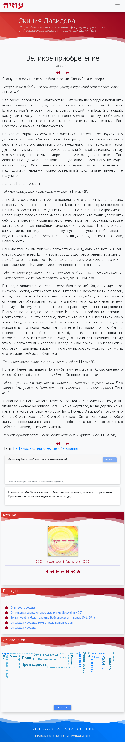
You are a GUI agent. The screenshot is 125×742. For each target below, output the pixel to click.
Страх (5, 653)
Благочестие (46, 448)
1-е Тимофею (23, 448)
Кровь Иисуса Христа (61, 667)
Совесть (68, 660)
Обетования (68, 448)
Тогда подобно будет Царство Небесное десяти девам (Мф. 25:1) (53, 617)
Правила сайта (44, 735)
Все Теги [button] (62, 707)
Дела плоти (102, 662)
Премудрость (34, 664)
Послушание (98, 653)
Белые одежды (47, 654)
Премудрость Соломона (21, 653)
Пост (4, 658)
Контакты (62, 735)
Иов (62, 653)
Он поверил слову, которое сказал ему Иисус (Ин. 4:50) (46, 612)
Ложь (27, 657)
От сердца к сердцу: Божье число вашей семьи (42, 622)
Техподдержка (80, 735)
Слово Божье (80, 659)
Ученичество (84, 663)
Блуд (89, 654)
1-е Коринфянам (44, 659)
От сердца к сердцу (23, 627)
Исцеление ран (92, 664)
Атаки (113, 656)
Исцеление (19, 662)
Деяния (13, 656)
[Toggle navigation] (117, 6)
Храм (63, 657)
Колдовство (71, 653)
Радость (71, 659)
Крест (97, 656)
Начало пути (107, 663)
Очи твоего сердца (23, 607)
